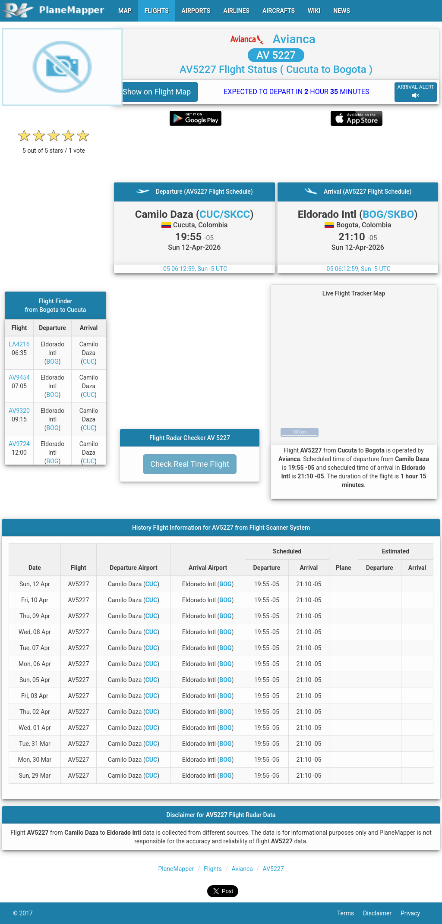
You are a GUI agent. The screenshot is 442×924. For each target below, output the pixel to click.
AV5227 (273, 868)
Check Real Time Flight (189, 463)
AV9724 (19, 443)
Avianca (294, 39)
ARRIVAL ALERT (415, 91)
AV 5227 (276, 55)
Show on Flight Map (157, 91)
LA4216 (19, 344)
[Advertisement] (276, 154)
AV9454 (19, 377)
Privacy (415, 913)
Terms (350, 913)
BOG (53, 361)
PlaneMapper (176, 868)
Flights (213, 868)
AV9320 (19, 410)
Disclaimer (382, 913)
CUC (89, 361)
